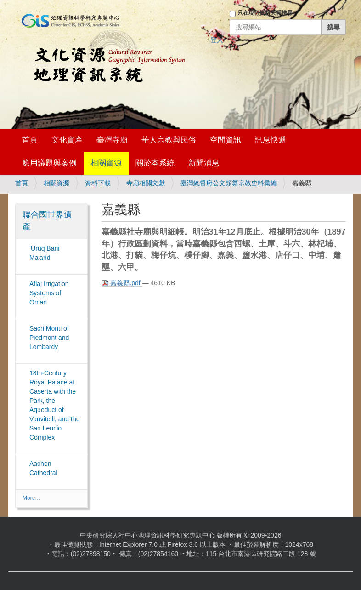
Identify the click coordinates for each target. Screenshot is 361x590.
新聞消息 (204, 163)
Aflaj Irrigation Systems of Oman (49, 293)
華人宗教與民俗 (168, 140)
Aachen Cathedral (43, 468)
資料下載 (98, 183)
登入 (216, 40)
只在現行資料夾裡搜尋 (265, 13)
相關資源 (106, 163)
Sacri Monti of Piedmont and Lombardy (49, 337)
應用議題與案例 (49, 163)
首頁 (30, 140)
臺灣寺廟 (112, 140)
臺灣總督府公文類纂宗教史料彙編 (228, 183)
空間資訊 (225, 140)
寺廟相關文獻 (145, 183)
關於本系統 (155, 163)
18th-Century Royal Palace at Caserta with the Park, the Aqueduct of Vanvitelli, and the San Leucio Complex (54, 405)
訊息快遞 (270, 140)
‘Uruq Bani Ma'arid (44, 253)
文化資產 (67, 140)
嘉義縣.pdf (122, 283)
